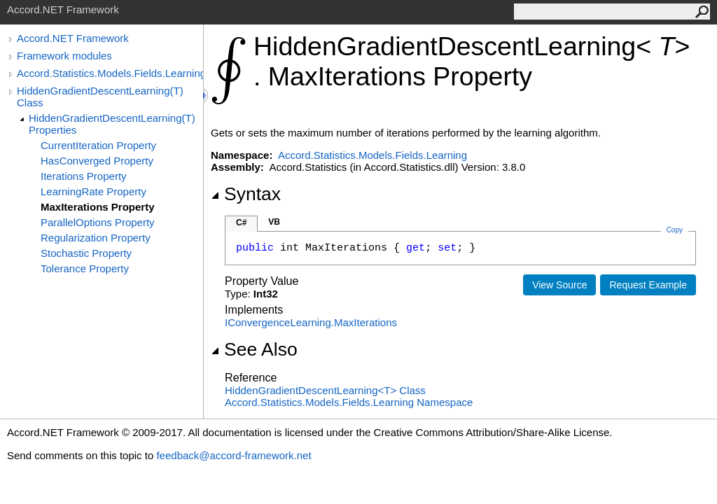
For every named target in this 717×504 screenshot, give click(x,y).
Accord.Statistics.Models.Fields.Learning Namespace (349, 402)
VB (274, 222)
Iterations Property (84, 176)
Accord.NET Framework (73, 38)
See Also (254, 349)
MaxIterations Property (98, 207)
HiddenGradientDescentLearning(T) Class (100, 96)
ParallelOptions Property (98, 222)
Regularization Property (96, 238)
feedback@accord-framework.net (233, 455)
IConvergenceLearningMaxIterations (311, 322)
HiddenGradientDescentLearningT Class (325, 390)
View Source (559, 284)
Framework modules (64, 56)
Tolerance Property (85, 268)
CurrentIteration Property (98, 145)
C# (241, 222)
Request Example (648, 284)
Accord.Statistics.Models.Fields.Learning (110, 73)
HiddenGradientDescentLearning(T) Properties (112, 124)
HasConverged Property (97, 161)
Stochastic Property (86, 253)
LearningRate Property (93, 191)
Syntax (246, 193)
